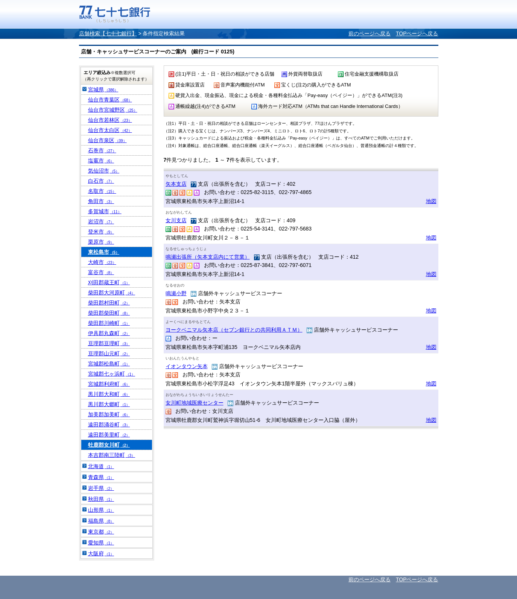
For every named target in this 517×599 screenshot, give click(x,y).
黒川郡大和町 (109, 394)
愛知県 (101, 543)
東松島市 (104, 252)
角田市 (101, 201)
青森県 (101, 477)
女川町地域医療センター (195, 403)
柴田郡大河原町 (111, 293)
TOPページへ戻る (417, 33)
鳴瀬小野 (176, 293)
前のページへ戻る (369, 33)
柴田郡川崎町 (109, 323)
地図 (431, 201)
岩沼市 (101, 221)
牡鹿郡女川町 (109, 445)
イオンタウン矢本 (187, 366)
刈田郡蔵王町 (109, 282)
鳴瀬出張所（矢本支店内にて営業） (208, 257)
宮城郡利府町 (109, 384)
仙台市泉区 (107, 140)
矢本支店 (176, 184)
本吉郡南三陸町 (111, 455)
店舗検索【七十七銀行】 (108, 33)
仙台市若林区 (110, 120)
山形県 (101, 510)
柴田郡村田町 (109, 303)
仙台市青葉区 (110, 100)
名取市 (102, 191)
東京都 (101, 532)
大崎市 (102, 262)
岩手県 (101, 488)
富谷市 (101, 272)
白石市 (101, 181)
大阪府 (101, 553)
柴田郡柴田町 (109, 313)
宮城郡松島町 (109, 364)
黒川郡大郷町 (109, 404)
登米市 (101, 232)
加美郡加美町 (109, 414)
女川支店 (176, 220)
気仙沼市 (104, 171)
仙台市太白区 (110, 130)
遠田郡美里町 (109, 435)
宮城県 (103, 89)
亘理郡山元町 (109, 353)
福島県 (101, 521)
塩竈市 (101, 161)
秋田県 (101, 499)
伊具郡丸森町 (109, 333)
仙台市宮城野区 (112, 110)
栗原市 (101, 242)
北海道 (101, 466)
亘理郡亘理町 (109, 343)
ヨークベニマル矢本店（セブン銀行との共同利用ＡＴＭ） (234, 330)
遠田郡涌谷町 (109, 425)
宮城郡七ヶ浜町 (111, 374)
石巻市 (102, 150)
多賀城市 (105, 211)
